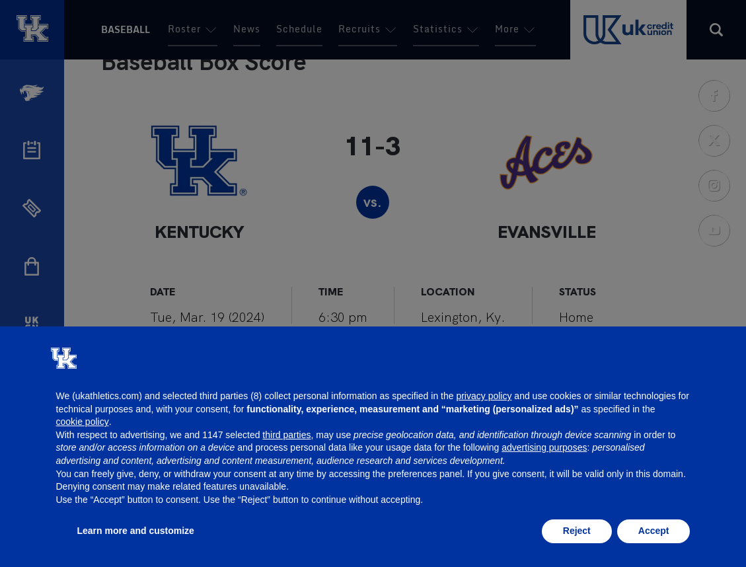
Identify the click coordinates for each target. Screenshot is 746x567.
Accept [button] (653, 530)
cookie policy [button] (82, 421)
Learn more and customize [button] (135, 530)
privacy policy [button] (483, 396)
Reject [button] (577, 530)
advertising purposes (544, 447)
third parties (286, 435)
